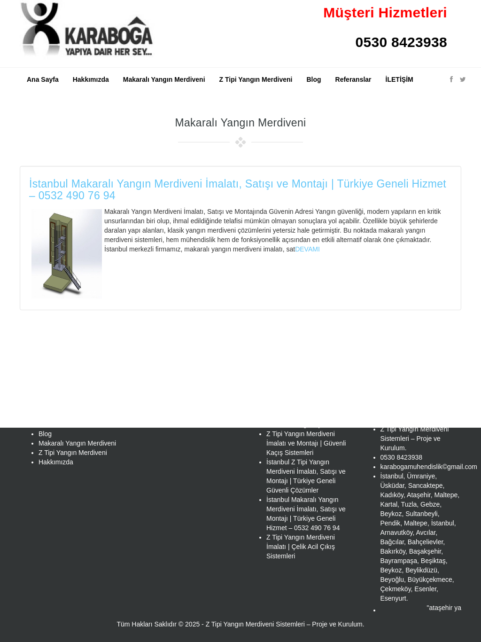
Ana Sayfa (43, 79)
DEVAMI (307, 249)
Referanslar (353, 79)
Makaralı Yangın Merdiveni (164, 79)
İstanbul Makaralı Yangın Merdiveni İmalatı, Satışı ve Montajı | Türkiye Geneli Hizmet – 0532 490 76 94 (237, 190)
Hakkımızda (91, 79)
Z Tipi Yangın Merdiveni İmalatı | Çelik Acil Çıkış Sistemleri (300, 546)
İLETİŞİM (399, 79)
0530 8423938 (401, 42)
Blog (313, 79)
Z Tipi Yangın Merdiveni (256, 79)
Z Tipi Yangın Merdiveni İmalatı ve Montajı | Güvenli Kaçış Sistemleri (306, 443)
